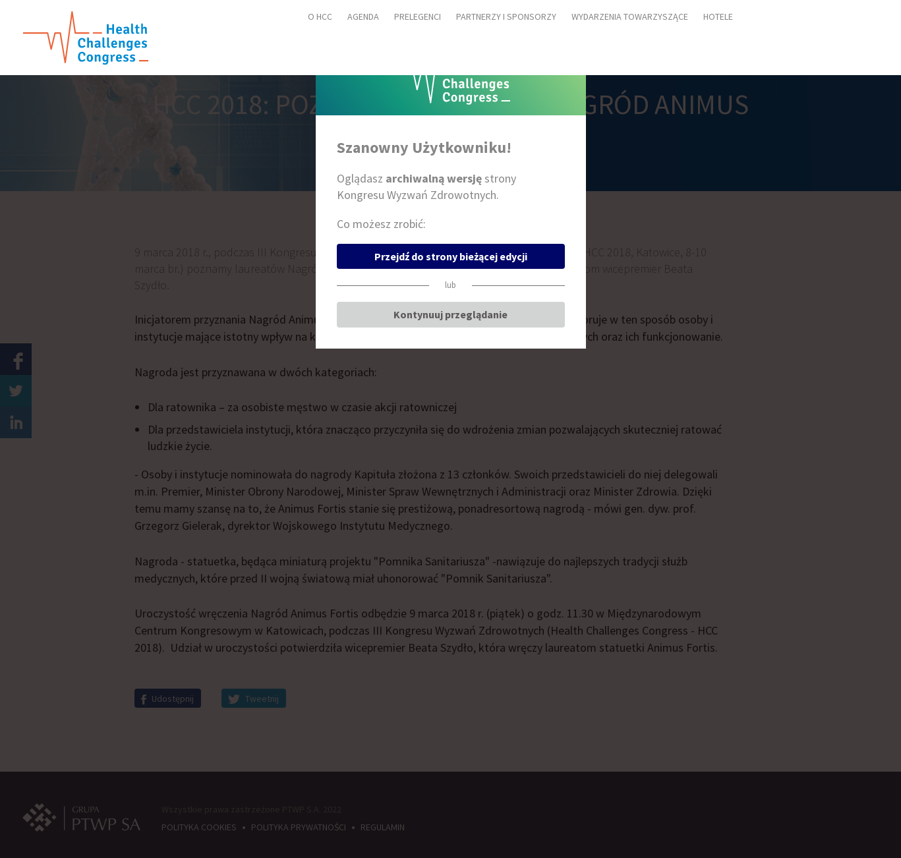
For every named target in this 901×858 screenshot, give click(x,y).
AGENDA (363, 16)
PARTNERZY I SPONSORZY (506, 16)
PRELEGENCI (417, 16)
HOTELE (718, 16)
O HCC (320, 16)
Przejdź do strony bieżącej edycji (450, 256)
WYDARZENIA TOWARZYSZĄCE (629, 16)
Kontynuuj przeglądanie (450, 314)
